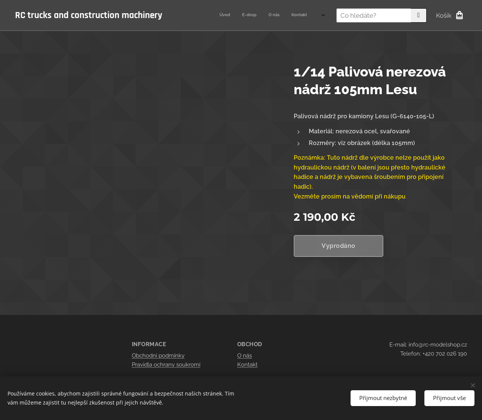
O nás (244, 355)
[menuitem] (273, 15)
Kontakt (247, 364)
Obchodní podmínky (158, 355)
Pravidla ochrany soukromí (166, 364)
